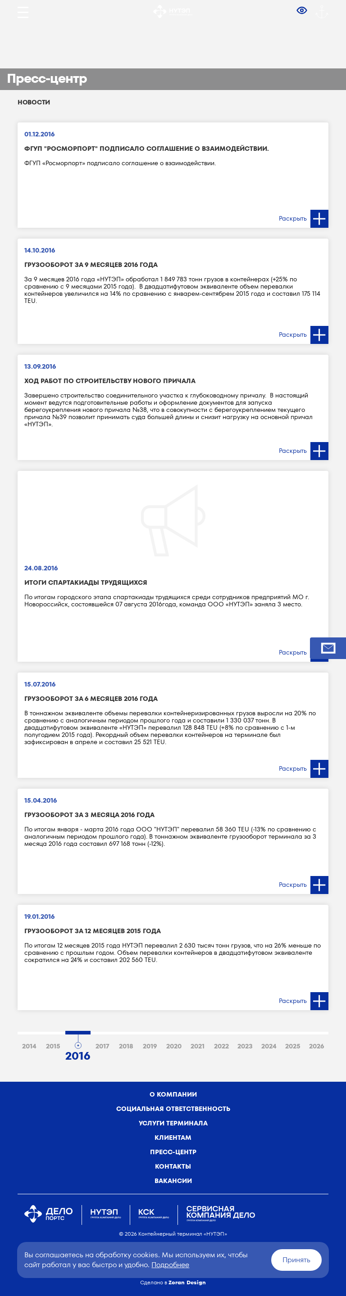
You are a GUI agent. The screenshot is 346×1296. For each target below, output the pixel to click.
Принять (296, 1260)
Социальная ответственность (173, 1108)
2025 (292, 1046)
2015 (53, 1046)
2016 (78, 1054)
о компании (173, 1094)
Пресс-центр (173, 1151)
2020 (174, 1046)
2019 (150, 1046)
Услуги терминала (173, 1123)
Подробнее (170, 1265)
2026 (316, 1046)
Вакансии (173, 1180)
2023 (245, 1046)
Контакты (173, 1166)
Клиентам (173, 1137)
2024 (269, 1046)
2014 (29, 1046)
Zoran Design (187, 1282)
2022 (221, 1046)
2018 (126, 1046)
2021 (198, 1046)
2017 (102, 1046)
